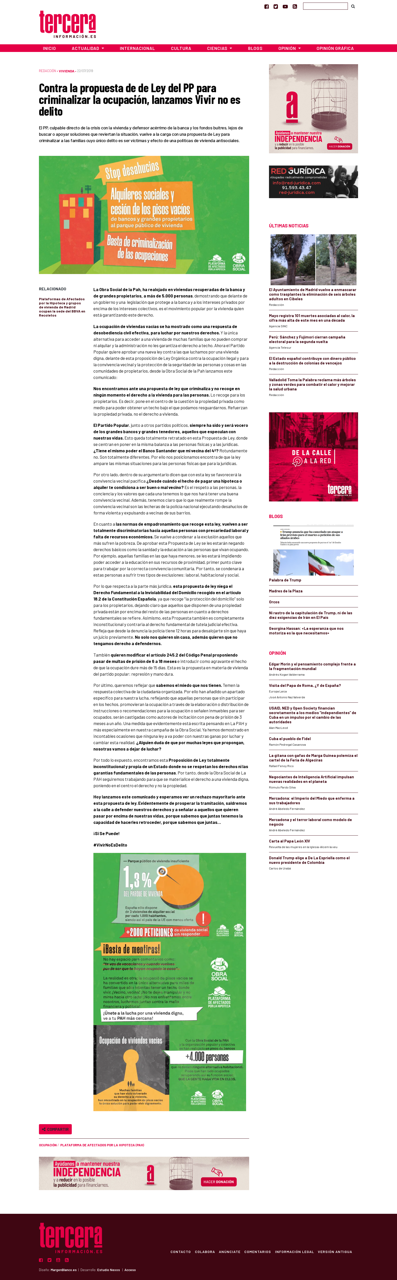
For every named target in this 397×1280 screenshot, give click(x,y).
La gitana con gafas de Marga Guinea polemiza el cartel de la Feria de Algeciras (313, 757)
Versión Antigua (335, 1251)
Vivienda (66, 71)
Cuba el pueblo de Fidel (290, 738)
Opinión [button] (287, 48)
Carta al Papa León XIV (289, 841)
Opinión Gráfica (335, 48)
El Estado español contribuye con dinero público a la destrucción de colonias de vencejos (312, 360)
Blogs (255, 48)
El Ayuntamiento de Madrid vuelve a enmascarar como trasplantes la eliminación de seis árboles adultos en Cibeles (312, 294)
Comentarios (257, 1251)
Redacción (47, 71)
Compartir (55, 1129)
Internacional (137, 48)
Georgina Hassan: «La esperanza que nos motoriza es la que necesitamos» (306, 630)
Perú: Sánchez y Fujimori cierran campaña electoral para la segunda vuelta (307, 339)
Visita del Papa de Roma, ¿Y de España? (305, 685)
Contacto (179, 1251)
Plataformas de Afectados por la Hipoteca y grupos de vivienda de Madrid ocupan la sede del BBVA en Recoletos (62, 307)
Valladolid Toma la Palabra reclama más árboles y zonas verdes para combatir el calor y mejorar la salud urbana (312, 384)
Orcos (274, 602)
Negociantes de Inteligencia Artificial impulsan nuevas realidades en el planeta (311, 779)
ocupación (48, 1145)
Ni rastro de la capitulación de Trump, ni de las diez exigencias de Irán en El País (310, 615)
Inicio (49, 48)
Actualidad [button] (86, 48)
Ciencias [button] (218, 48)
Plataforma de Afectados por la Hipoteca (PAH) (102, 1145)
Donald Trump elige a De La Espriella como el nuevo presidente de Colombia (309, 860)
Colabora (204, 1251)
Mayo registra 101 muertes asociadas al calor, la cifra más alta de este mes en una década (312, 317)
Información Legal (294, 1251)
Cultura (181, 48)
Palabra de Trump (285, 580)
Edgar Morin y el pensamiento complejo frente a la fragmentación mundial (312, 666)
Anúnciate (229, 1251)
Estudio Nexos (108, 1270)
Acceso (130, 1270)
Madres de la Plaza (286, 591)
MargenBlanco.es (64, 1270)
